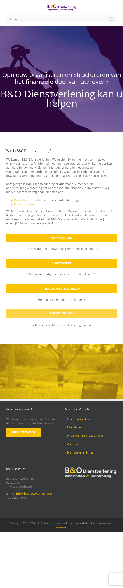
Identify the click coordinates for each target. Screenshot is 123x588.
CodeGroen (61, 527)
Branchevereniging (80, 452)
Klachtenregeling (78, 419)
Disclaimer (74, 427)
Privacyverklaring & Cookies (85, 436)
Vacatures (73, 444)
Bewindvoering (24, 204)
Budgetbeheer (24, 200)
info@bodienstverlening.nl (34, 493)
